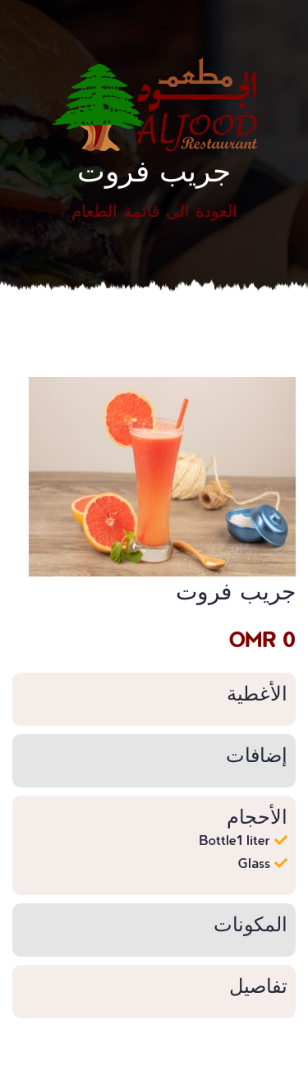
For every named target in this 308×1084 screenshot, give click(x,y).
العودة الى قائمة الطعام (154, 210)
